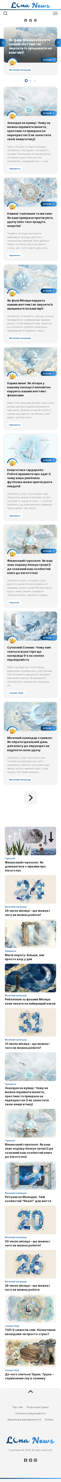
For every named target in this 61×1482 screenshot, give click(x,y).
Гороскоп (14, 602)
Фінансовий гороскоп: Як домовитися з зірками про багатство (25, 866)
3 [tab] (34, 80)
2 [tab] (30, 80)
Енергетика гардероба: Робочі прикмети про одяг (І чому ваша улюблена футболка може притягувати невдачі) (29, 478)
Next (58, 43)
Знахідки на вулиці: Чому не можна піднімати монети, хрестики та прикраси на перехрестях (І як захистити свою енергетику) (29, 131)
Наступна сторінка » (30, 797)
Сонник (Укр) (16, 693)
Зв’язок (49, 1419)
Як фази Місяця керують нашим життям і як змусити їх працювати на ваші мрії (30, 304)
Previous (3, 43)
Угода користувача (37, 1407)
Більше (48, 59)
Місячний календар (20, 70)
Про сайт (18, 1407)
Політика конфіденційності (30, 1413)
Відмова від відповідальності (24, 1419)
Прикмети (14, 168)
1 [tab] (26, 80)
